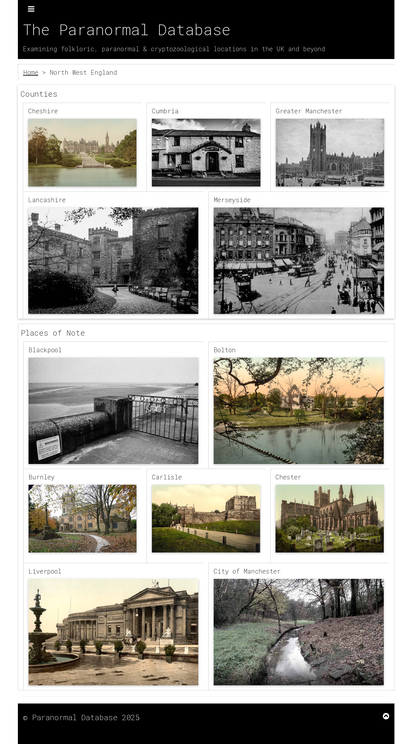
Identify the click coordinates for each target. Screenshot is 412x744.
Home (30, 72)
